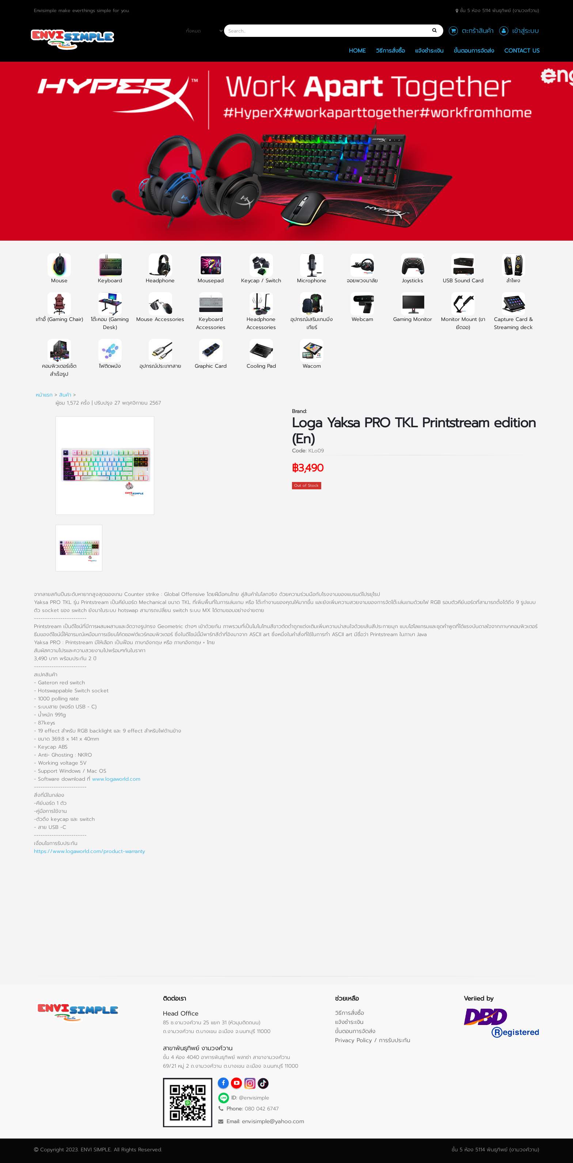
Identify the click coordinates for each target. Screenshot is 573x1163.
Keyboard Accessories (210, 315)
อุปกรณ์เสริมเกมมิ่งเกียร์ (312, 315)
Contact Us (522, 50)
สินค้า (65, 395)
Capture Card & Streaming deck (513, 315)
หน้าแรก (44, 395)
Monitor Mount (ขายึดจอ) (463, 315)
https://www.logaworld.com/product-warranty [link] (89, 851)
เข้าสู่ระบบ (525, 30)
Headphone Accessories (261, 315)
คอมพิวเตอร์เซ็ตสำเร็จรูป (59, 362)
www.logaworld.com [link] (116, 779)
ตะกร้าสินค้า (478, 30)
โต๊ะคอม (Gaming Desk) (110, 315)
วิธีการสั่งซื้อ (390, 50)
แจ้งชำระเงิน (429, 50)
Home (357, 50)
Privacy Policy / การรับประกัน (372, 1040)
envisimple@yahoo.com (273, 1121)
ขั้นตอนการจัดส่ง (474, 50)
